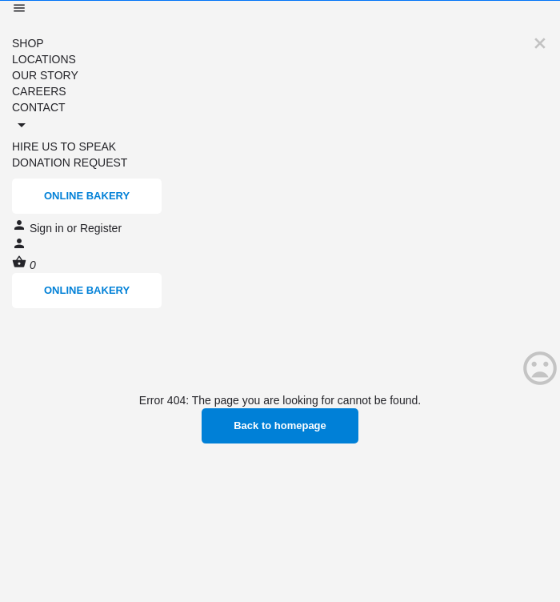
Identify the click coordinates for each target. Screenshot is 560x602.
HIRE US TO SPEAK (64, 146)
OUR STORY (45, 75)
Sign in (48, 228)
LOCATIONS (44, 59)
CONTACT (39, 107)
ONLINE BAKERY (87, 196)
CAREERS (39, 91)
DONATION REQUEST (69, 162)
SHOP (28, 43)
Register (101, 228)
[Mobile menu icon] (280, 10)
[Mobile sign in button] (19, 246)
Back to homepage (280, 425)
